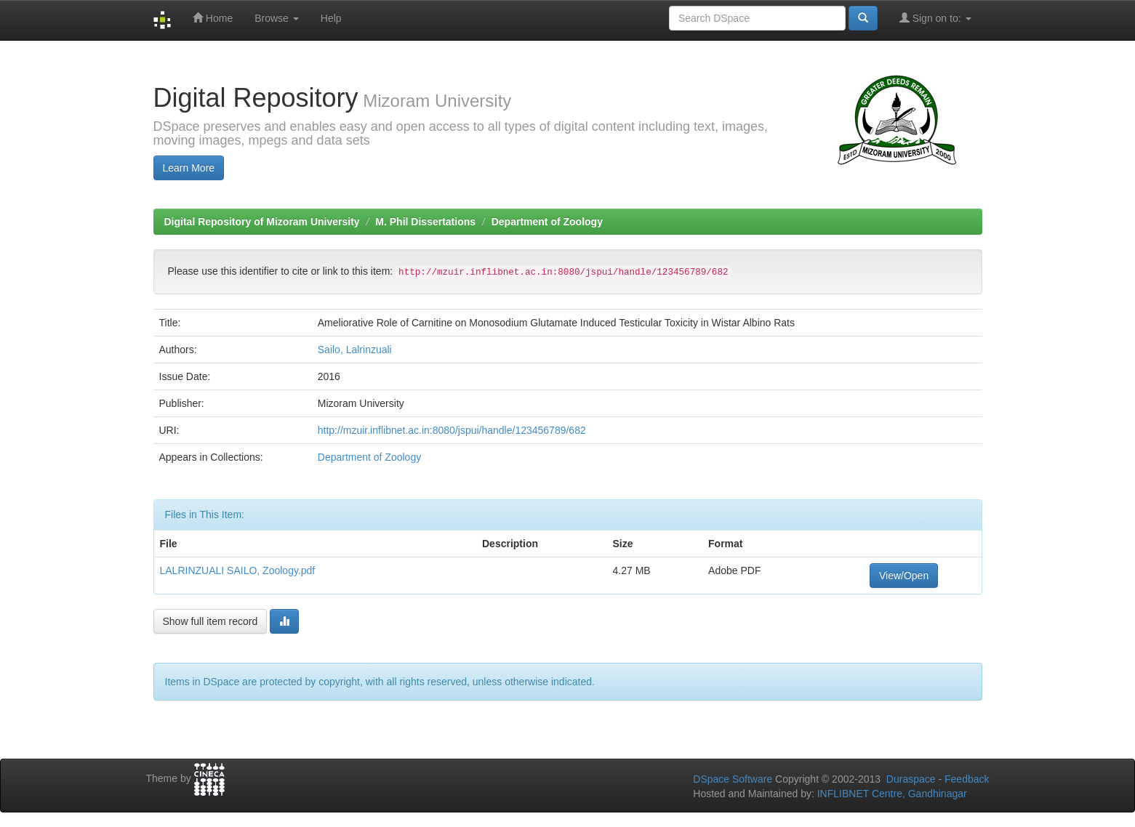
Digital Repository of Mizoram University (262, 221)
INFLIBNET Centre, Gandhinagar (890, 793)
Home (213, 18)
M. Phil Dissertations (425, 221)
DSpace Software (732, 779)
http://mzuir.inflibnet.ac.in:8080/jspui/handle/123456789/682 (452, 430)
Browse (276, 18)
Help (331, 18)
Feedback (967, 779)
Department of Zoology (547, 221)
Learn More (189, 168)
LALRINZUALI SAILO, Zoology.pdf (238, 570)
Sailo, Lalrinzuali (355, 349)
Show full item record (210, 621)
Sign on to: (935, 18)
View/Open (904, 575)
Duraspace (911, 779)
